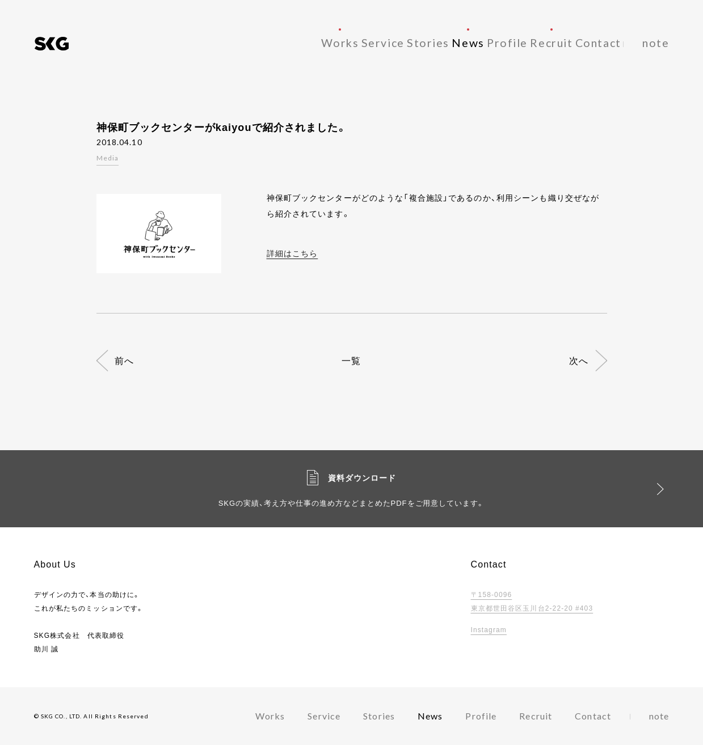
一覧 (351, 360)
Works (270, 41)
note (659, 41)
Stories (379, 41)
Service (324, 41)
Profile (480, 41)
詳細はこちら (292, 253)
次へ (578, 360)
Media (107, 158)
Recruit (535, 41)
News (430, 41)
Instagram (489, 629)
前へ (124, 360)
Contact (593, 41)
